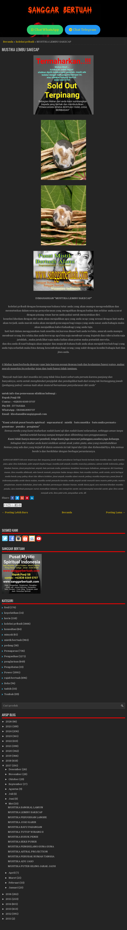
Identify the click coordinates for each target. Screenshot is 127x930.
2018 (9, 760)
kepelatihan (11, 612)
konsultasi (10, 629)
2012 (9, 913)
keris (7, 618)
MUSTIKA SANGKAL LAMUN (25, 807)
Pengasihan (11, 656)
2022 (9, 741)
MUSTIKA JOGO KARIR (22, 822)
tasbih (7, 688)
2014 (9, 904)
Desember (15, 769)
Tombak (9, 694)
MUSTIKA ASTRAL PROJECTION (28, 851)
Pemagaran (11, 650)
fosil (6, 607)
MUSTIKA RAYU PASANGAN (25, 827)
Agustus (14, 789)
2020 (9, 751)
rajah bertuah (12, 677)
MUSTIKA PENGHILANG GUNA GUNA (31, 846)
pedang (8, 645)
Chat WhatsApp (45, 29)
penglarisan (11, 661)
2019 (9, 755)
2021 (9, 746)
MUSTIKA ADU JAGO (21, 861)
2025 (9, 726)
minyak (8, 634)
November (15, 774)
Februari (14, 882)
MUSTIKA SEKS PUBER (22, 841)
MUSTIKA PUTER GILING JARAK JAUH (32, 866)
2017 (9, 765)
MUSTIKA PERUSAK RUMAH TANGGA (31, 856)
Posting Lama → (115, 512)
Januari (13, 887)
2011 (9, 918)
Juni (11, 798)
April (12, 872)
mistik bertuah (13, 640)
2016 (9, 894)
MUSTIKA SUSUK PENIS (23, 836)
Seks (7, 683)
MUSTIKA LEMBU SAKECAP (20, 49)
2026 (9, 721)
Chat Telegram (82, 29)
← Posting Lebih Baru (15, 512)
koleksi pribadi (25, 41)
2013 (9, 909)
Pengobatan (11, 667)
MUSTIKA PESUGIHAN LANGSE (27, 817)
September (16, 784)
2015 (9, 899)
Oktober (14, 779)
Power (8, 672)
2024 (9, 731)
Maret (13, 877)
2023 (9, 736)
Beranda (8, 41)
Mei (11, 803)
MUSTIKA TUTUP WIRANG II (26, 831)
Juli (11, 793)
